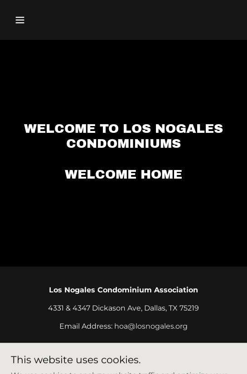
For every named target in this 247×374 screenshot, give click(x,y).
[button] (28, 20)
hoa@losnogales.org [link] (151, 326)
